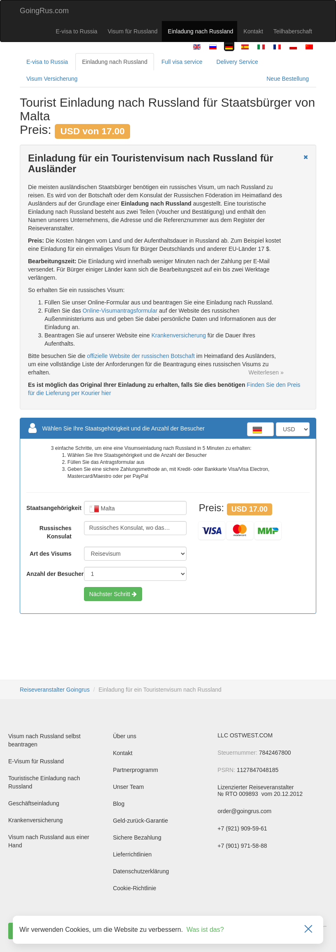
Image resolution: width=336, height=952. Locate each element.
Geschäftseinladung (33, 803)
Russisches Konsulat (56, 532)
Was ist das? (205, 929)
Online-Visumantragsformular (120, 310)
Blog (118, 803)
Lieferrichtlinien (132, 854)
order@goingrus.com (244, 811)
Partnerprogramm (135, 770)
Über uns (124, 736)
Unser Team (128, 787)
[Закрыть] (308, 930)
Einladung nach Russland (200, 31)
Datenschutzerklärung (141, 871)
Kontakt (253, 31)
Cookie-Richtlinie (134, 888)
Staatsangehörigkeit (49, 508)
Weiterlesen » (265, 372)
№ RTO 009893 (238, 794)
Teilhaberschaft (292, 31)
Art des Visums (51, 553)
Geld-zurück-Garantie (140, 820)
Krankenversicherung (179, 335)
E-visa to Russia (76, 31)
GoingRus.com (44, 11)
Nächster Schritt (113, 594)
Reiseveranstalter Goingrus (55, 689)
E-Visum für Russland (36, 761)
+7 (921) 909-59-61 (242, 828)
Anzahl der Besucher (49, 574)
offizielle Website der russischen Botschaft (141, 356)
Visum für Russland (132, 31)
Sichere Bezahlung (137, 837)
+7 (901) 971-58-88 (242, 845)
